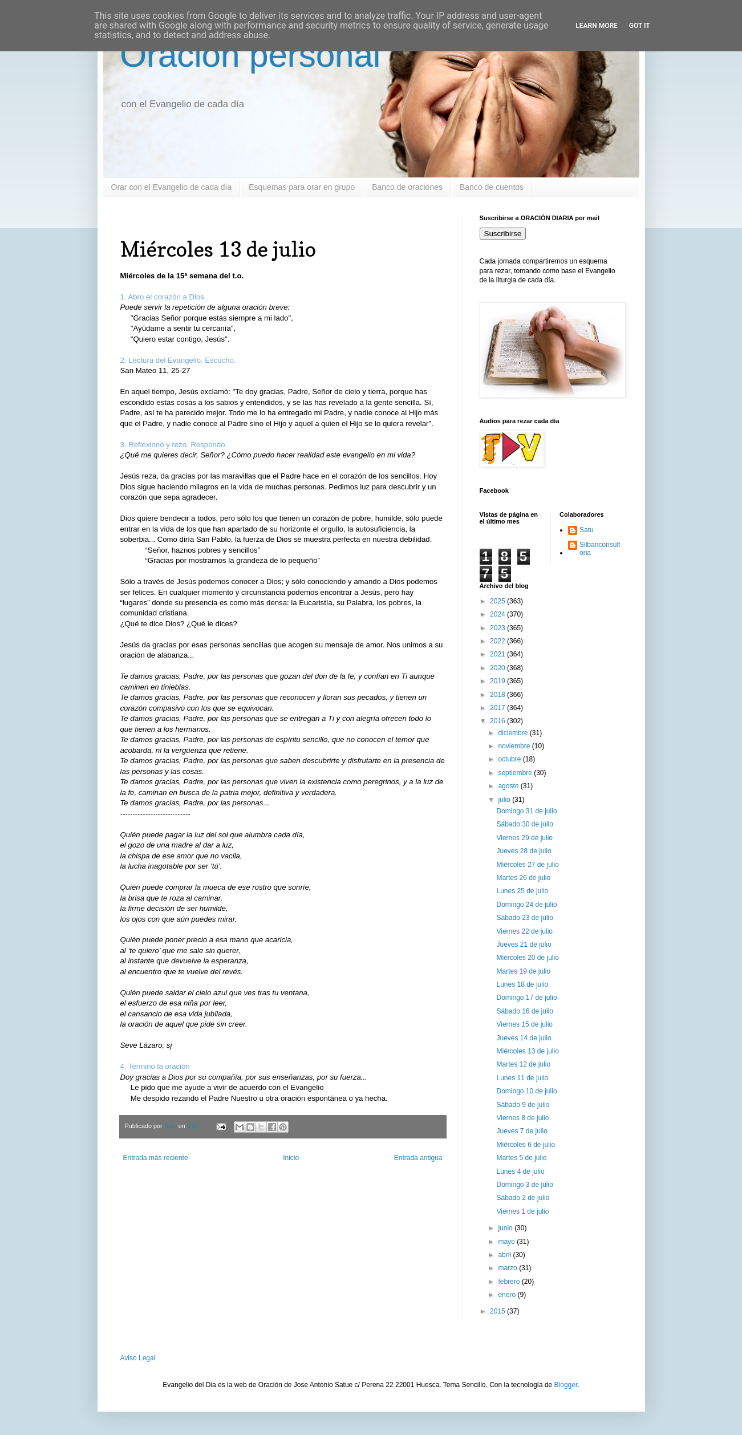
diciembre (513, 733)
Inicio (291, 1158)
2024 (498, 614)
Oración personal (250, 55)
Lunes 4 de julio (520, 1171)
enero (507, 1295)
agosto (509, 786)
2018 (498, 695)
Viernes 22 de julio (524, 931)
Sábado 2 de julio (522, 1198)
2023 (498, 628)
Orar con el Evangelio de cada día (171, 187)
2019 (498, 681)
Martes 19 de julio (523, 971)
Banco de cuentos (492, 187)
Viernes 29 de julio (524, 838)
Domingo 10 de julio (526, 1091)
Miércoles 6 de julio (525, 1145)
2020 (498, 668)
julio (505, 800)
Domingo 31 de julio (526, 811)
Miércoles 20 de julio (527, 958)
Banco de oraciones (407, 187)
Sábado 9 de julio (522, 1105)
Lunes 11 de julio (522, 1078)
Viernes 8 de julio (522, 1118)
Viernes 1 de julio (522, 1211)
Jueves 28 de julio (523, 851)
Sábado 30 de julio (524, 824)
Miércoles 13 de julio (527, 1051)
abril (505, 1255)
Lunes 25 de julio (522, 891)
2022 (498, 641)
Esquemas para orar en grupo (302, 187)
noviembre (515, 746)
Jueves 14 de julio (523, 1038)
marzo (508, 1268)
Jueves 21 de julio (523, 944)
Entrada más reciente (155, 1158)
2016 (498, 721)
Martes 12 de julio (523, 1064)
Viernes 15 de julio (524, 1024)
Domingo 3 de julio (524, 1185)
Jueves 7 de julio (521, 1131)
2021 (498, 654)
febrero (509, 1282)
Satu (586, 530)
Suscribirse (503, 233)
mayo (507, 1242)
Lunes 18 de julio (522, 984)
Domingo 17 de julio (526, 998)
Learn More (596, 26)
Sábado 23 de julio (524, 918)
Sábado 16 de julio (524, 1011)
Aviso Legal (138, 1358)
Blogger (566, 1385)
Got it (639, 26)
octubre (510, 759)
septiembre (516, 773)
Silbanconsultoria (599, 549)
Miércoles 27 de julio (527, 865)
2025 (498, 601)
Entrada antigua (418, 1158)
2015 (498, 1311)
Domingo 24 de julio (526, 905)
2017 (498, 708)
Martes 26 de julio (523, 878)
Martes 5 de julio (521, 1158)
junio (506, 1228)
